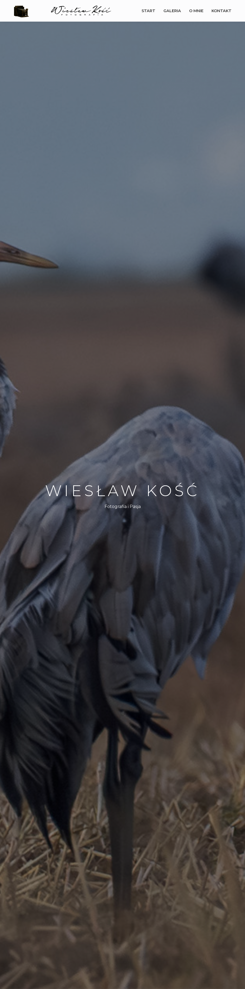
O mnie (196, 10)
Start (148, 10)
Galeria (172, 10)
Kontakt (221, 10)
